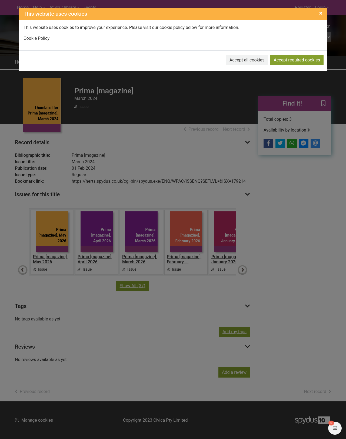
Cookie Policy (36, 38)
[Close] (321, 13)
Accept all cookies (247, 60)
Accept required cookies (297, 60)
